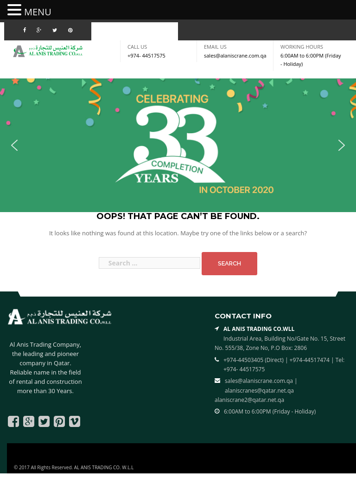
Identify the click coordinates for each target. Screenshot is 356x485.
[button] (14, 145)
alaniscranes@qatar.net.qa (259, 390)
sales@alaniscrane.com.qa (235, 55)
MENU (37, 12)
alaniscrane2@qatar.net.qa (249, 400)
